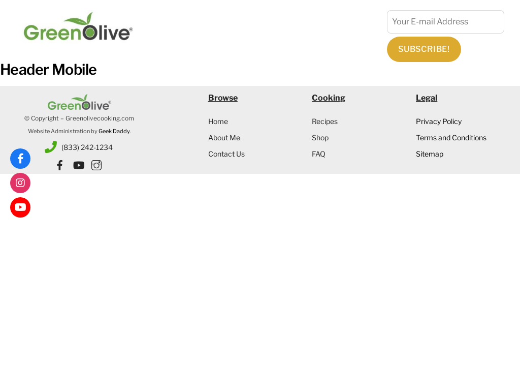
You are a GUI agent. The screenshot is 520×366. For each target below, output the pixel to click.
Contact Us (226, 153)
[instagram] (96, 163)
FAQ (319, 153)
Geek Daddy (114, 131)
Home (218, 121)
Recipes (325, 121)
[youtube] (78, 163)
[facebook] (60, 163)
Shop (320, 137)
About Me (224, 137)
